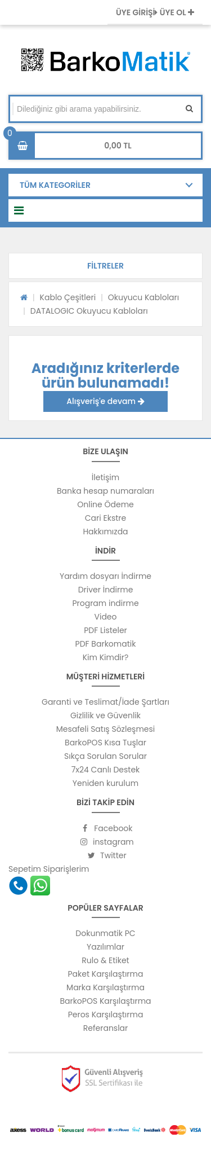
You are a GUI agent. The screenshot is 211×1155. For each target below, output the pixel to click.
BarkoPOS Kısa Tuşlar (105, 742)
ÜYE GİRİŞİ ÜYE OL (155, 12)
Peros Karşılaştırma (105, 1014)
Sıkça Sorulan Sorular (105, 756)
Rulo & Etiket (105, 960)
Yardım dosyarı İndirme (105, 576)
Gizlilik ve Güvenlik (105, 715)
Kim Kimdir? (106, 657)
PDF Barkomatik (105, 643)
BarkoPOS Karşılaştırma (105, 1001)
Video (105, 616)
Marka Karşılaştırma (105, 987)
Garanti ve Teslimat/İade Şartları (105, 702)
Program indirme (105, 603)
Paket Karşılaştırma (105, 974)
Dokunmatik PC (105, 933)
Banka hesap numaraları (105, 491)
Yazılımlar (105, 946)
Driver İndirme (105, 589)
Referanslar (105, 1028)
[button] (105, 266)
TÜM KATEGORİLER (55, 185)
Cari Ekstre (105, 518)
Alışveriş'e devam (105, 401)
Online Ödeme (105, 504)
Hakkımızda (105, 531)
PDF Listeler (105, 630)
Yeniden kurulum (105, 783)
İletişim (105, 477)
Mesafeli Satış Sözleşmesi (105, 729)
